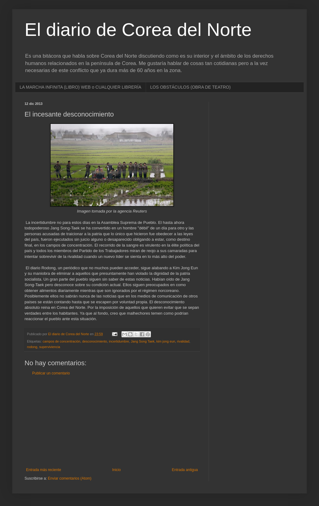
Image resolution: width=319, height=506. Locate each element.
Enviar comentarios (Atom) (69, 478)
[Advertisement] (112, 421)
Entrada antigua (185, 470)
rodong (32, 347)
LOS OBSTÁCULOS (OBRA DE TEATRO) (190, 87)
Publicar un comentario (51, 373)
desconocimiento (94, 341)
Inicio (116, 470)
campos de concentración (61, 341)
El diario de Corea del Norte (138, 29)
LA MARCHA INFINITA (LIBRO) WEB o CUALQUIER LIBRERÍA (80, 87)
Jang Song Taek (143, 341)
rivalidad (183, 341)
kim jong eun (165, 341)
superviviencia (49, 347)
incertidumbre (119, 341)
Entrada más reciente (43, 470)
